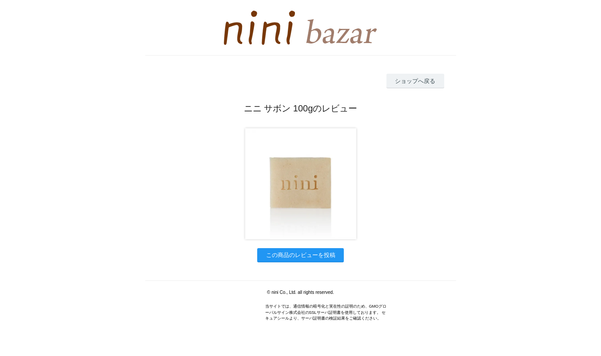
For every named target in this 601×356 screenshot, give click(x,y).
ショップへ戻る (415, 81)
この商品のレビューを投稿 (300, 255)
